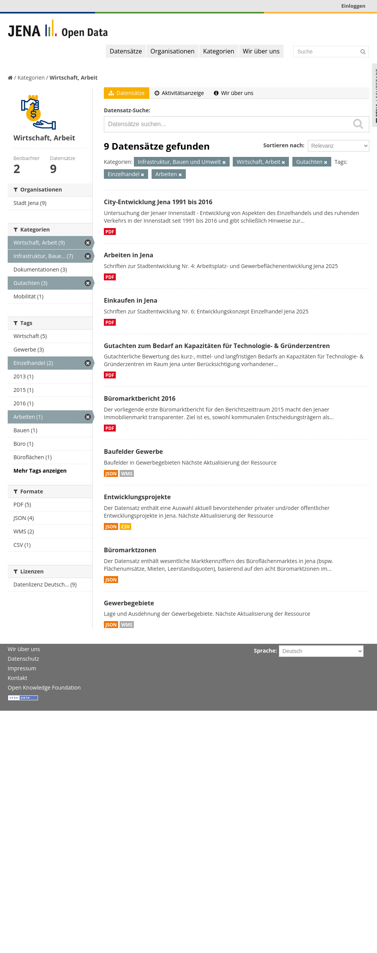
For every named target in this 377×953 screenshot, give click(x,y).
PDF (109, 231)
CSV (125, 526)
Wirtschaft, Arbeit (74, 77)
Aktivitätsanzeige (179, 93)
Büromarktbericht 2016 (139, 398)
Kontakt (17, 677)
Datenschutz (23, 658)
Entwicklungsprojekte (137, 497)
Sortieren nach (283, 145)
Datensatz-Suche (126, 110)
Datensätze (126, 51)
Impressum (22, 668)
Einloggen (353, 5)
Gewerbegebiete (129, 603)
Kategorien (218, 51)
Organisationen (172, 51)
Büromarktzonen (130, 550)
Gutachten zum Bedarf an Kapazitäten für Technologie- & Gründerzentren (217, 346)
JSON (111, 473)
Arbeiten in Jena (128, 255)
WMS (126, 473)
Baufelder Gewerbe (133, 451)
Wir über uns (261, 51)
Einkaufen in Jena (130, 300)
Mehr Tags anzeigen (40, 470)
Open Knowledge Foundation (44, 687)
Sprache (264, 650)
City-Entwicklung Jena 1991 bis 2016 (158, 202)
